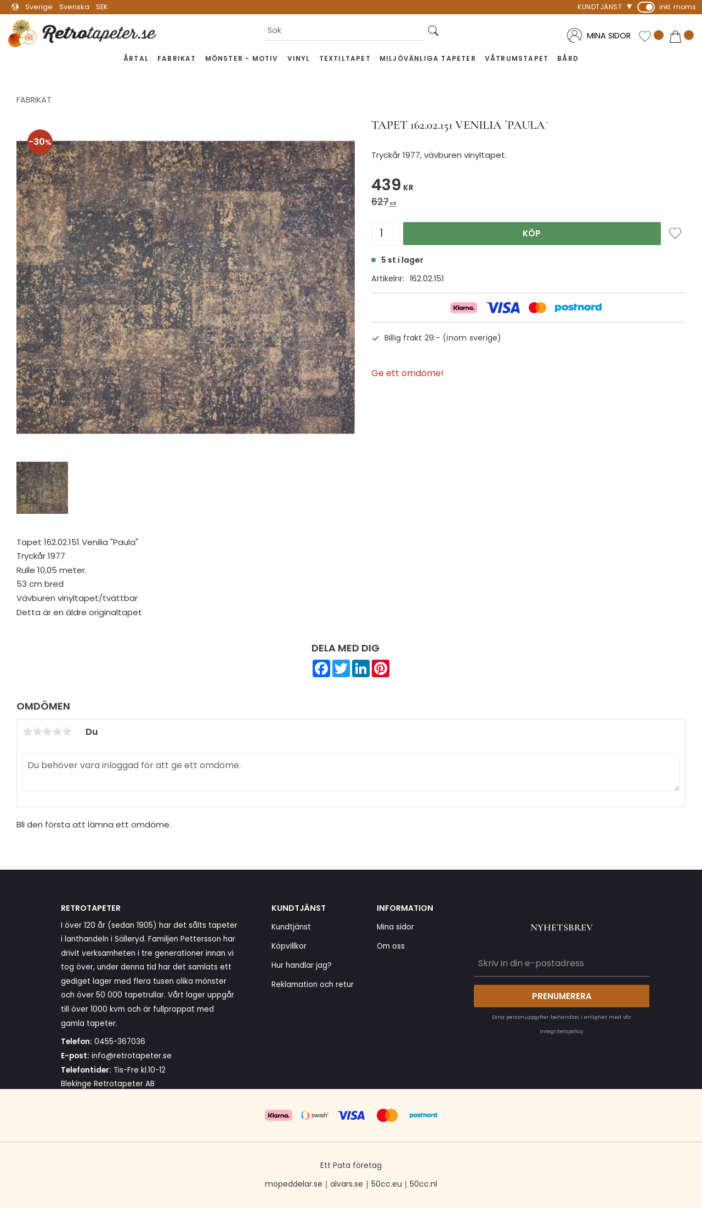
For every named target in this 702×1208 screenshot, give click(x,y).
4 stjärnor (57, 731)
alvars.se (346, 1183)
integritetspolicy (561, 1031)
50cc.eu (386, 1183)
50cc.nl (423, 1183)
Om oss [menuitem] (391, 946)
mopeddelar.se (293, 1183)
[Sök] (433, 30)
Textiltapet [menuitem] (345, 58)
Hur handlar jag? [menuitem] (301, 965)
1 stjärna (27, 731)
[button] (651, 36)
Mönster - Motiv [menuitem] (242, 58)
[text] (528, 186)
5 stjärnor (67, 731)
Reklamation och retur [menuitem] (312, 984)
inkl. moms (677, 7)
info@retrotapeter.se (132, 1056)
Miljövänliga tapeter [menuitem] (428, 58)
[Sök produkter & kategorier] (343, 30)
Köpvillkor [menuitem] (289, 946)
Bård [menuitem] (568, 58)
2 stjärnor (37, 731)
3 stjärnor (47, 731)
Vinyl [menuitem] (298, 58)
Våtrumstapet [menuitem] (516, 58)
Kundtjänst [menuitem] (600, 7)
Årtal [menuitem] (136, 58)
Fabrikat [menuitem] (176, 58)
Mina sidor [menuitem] (395, 927)
